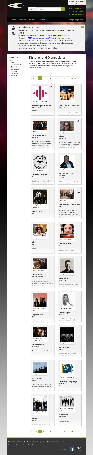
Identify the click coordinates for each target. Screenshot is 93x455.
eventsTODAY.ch (29, 38)
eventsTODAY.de (44, 35)
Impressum (11, 442)
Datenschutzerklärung (53, 442)
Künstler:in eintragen (76, 14)
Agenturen (14, 71)
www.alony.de (36, 248)
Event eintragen (75, 8)
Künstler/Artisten (16, 65)
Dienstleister (15, 73)
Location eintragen (76, 11)
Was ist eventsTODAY (23, 442)
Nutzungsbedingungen (38, 442)
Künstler (31, 20)
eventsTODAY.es (50, 38)
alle (11, 60)
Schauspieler (15, 69)
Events (14, 20)
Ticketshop (41, 20)
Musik (13, 63)
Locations (22, 20)
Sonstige (14, 75)
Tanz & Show (15, 67)
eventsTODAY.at (63, 35)
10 (72, 78)
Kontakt (64, 442)
